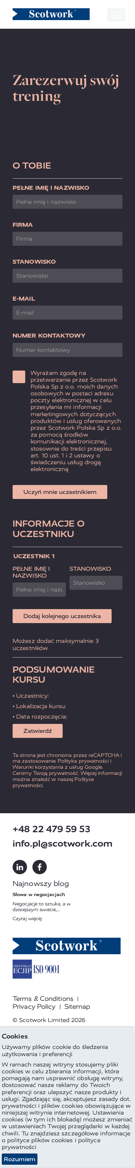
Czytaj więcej (27, 918)
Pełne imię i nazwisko (51, 187)
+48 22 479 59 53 (51, 829)
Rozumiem (19, 1159)
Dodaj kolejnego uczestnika (62, 616)
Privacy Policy (34, 1006)
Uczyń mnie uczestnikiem (59, 492)
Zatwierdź (37, 730)
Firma (23, 224)
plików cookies (52, 1139)
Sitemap (77, 1006)
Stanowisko (34, 261)
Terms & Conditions (43, 998)
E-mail (24, 298)
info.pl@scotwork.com (63, 843)
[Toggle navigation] (116, 15)
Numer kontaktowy (49, 335)
